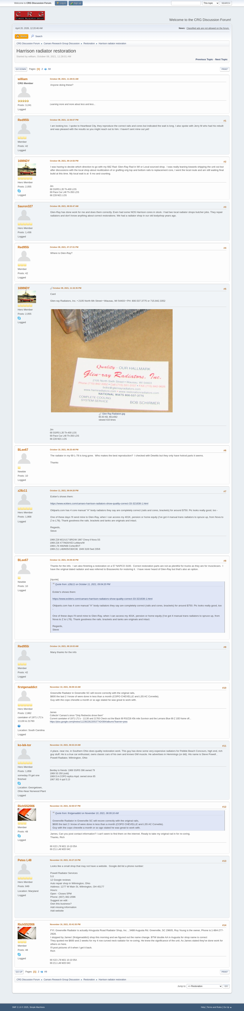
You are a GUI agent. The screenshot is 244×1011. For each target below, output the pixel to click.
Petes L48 (24, 860)
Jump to (181, 986)
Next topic (221, 59)
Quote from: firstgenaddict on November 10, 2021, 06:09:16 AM (87, 813)
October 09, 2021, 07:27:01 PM (64, 247)
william (22, 79)
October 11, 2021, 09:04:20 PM (64, 490)
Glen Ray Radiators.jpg (112, 414)
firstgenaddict (27, 687)
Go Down (21, 69)
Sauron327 (25, 206)
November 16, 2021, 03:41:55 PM (65, 924)
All (49, 69)
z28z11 (22, 490)
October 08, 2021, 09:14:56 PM (64, 161)
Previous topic (204, 59)
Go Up (19, 972)
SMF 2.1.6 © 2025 (20, 1007)
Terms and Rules (214, 1007)
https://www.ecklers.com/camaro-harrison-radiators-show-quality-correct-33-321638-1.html (99, 503)
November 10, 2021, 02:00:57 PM (65, 806)
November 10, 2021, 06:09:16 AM (65, 687)
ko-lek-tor (24, 745)
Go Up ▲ (228, 1007)
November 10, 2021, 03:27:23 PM (65, 860)
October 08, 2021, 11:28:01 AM (64, 79)
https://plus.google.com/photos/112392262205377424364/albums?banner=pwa (88, 721)
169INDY (24, 160)
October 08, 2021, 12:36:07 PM (64, 120)
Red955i (23, 120)
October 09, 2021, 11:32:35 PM (67, 288)
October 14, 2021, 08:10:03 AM (64, 646)
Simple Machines (37, 1007)
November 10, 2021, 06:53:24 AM (65, 745)
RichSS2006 (26, 806)
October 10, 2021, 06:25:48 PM (64, 449)
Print (225, 69)
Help (203, 1007)
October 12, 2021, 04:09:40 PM (64, 560)
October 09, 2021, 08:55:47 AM (64, 206)
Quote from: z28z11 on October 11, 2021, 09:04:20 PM (82, 584)
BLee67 (23, 449)
